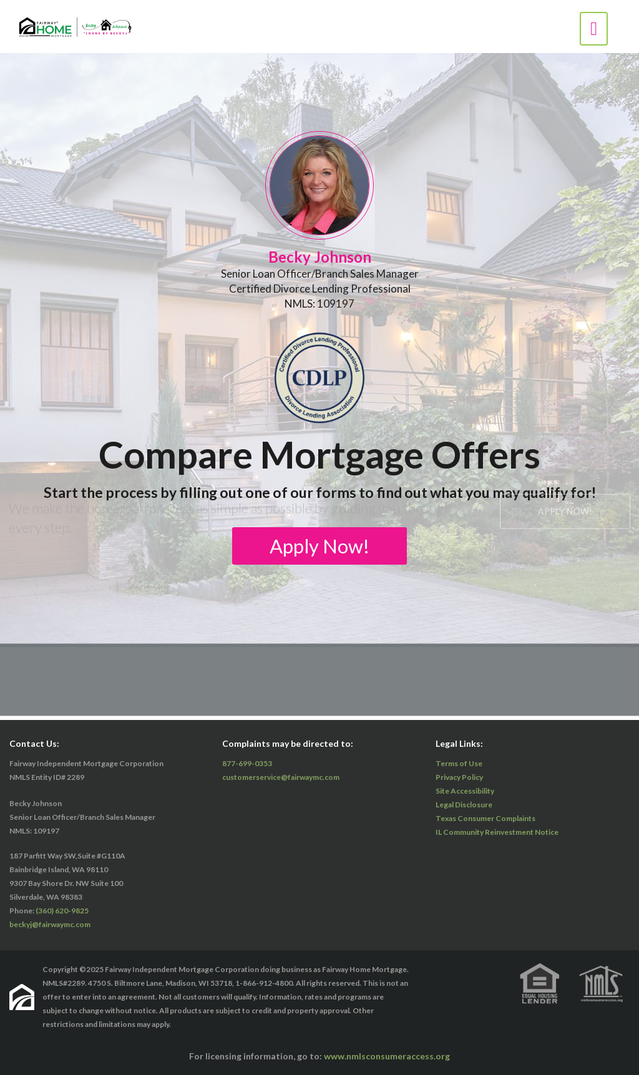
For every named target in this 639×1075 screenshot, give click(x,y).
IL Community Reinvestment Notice (497, 832)
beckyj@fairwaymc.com (49, 924)
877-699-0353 (247, 763)
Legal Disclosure (464, 804)
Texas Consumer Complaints (485, 818)
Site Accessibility (465, 790)
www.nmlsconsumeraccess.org (387, 1056)
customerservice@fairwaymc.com (280, 777)
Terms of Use (459, 763)
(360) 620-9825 (62, 910)
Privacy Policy (459, 777)
